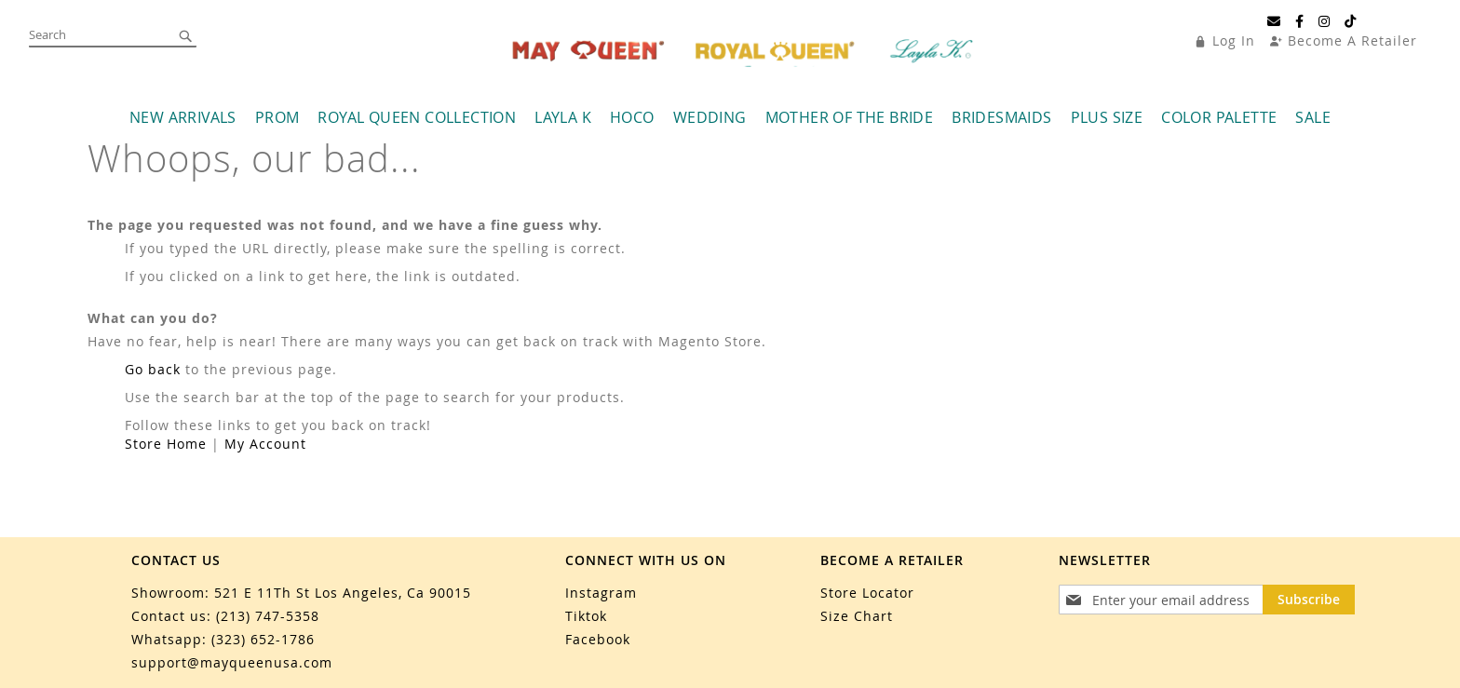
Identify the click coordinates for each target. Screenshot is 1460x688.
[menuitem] (183, 117)
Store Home (166, 443)
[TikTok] (1351, 21)
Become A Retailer (1352, 40)
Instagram (601, 592)
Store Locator (867, 592)
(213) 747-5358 (267, 616)
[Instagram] (1324, 21)
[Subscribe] (1309, 599)
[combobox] (112, 35)
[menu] (729, 117)
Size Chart (856, 616)
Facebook (597, 639)
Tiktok (586, 616)
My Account (265, 443)
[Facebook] (1300, 21)
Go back (153, 369)
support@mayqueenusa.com (231, 662)
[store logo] (745, 51)
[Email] (1274, 21)
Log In (1233, 40)
